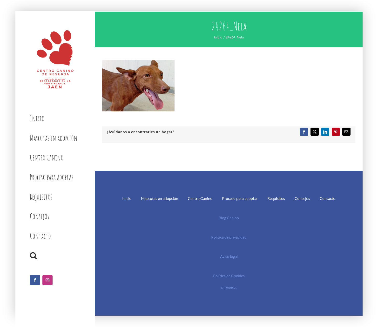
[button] (55, 255)
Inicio (126, 198)
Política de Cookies (229, 275)
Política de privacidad (229, 237)
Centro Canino (200, 198)
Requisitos (276, 198)
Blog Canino (229, 217)
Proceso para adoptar (240, 198)
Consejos (302, 198)
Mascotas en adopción (159, 198)
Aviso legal (229, 256)
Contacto (327, 198)
